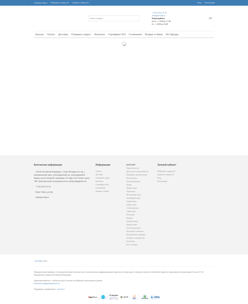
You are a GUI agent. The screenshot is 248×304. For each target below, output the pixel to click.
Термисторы (131, 201)
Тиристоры (130, 191)
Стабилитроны (132, 208)
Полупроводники (133, 181)
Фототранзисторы (133, 195)
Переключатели (132, 168)
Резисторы (130, 241)
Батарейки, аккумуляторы (136, 175)
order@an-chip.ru (40, 3)
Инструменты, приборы (136, 235)
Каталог (39, 34)
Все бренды (172, 34)
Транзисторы (131, 188)
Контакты (99, 34)
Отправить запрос (81, 34)
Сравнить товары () (80, 3)
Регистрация (210, 3)
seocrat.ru (61, 289)
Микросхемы (131, 225)
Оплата (51, 34)
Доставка (63, 34)
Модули (129, 218)
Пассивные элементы (134, 231)
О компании (135, 34)
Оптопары (130, 215)
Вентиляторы (131, 178)
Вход (199, 3)
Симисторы (131, 211)
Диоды (129, 185)
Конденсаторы (132, 221)
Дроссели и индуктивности (137, 171)
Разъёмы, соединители (135, 238)
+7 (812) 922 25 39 (159, 13)
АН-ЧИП (38, 261)
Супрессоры (131, 205)
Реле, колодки (131, 244)
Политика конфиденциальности (46, 283)
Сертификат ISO (117, 34)
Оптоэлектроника (133, 228)
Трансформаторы (133, 198)
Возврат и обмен (154, 34)
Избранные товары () (60, 3)
